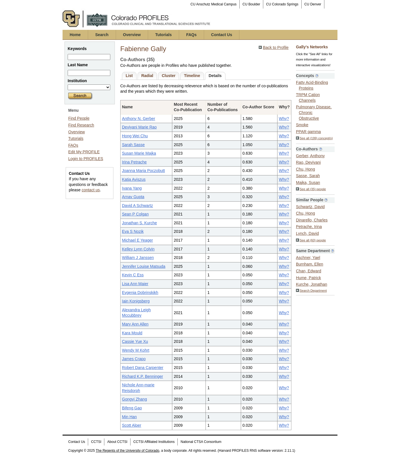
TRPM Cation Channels (308, 97)
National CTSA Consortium (201, 442)
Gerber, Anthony (310, 156)
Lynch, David (307, 233)
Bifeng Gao (132, 408)
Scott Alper (131, 425)
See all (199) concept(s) (314, 138)
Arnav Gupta (133, 196)
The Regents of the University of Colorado (127, 451)
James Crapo (134, 358)
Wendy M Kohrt (135, 350)
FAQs (191, 34)
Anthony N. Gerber (138, 118)
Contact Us (221, 34)
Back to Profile (276, 47)
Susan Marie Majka (139, 153)
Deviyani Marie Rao (139, 127)
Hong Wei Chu (135, 136)
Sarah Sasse (133, 144)
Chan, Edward (308, 271)
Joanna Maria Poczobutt (143, 170)
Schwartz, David (310, 206)
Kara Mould (132, 333)
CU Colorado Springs (282, 4)
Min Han (129, 416)
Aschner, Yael (308, 257)
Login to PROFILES (85, 158)
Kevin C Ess (133, 275)
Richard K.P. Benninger (142, 376)
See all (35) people (311, 189)
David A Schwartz (137, 205)
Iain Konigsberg (136, 301)
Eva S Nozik (133, 231)
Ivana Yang (132, 188)
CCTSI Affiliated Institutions (154, 442)
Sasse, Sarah (308, 175)
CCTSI (96, 442)
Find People (79, 118)
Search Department (311, 290)
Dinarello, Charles (312, 220)
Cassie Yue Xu (135, 341)
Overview (132, 34)
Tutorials (163, 34)
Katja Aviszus (134, 179)
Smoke (302, 125)
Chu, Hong (305, 169)
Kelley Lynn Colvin (138, 249)
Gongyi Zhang (134, 399)
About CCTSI (117, 442)
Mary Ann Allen (135, 324)
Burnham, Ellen (309, 264)
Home (75, 34)
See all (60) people (311, 240)
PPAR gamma (308, 131)
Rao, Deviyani (308, 162)
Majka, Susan (308, 182)
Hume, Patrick (308, 277)
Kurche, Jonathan (311, 284)
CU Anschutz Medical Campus (213, 4)
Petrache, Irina (309, 226)
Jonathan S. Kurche (139, 223)
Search (102, 34)
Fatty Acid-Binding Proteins (312, 85)
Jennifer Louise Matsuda (143, 266)
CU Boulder (251, 4)
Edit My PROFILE (84, 152)
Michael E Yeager (137, 240)
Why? (284, 118)
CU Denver (312, 4)
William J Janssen (138, 257)
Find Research (81, 125)
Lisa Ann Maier (135, 283)
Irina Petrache (134, 162)
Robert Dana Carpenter (142, 367)
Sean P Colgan (135, 214)
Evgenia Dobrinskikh (140, 292)
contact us (91, 190)
